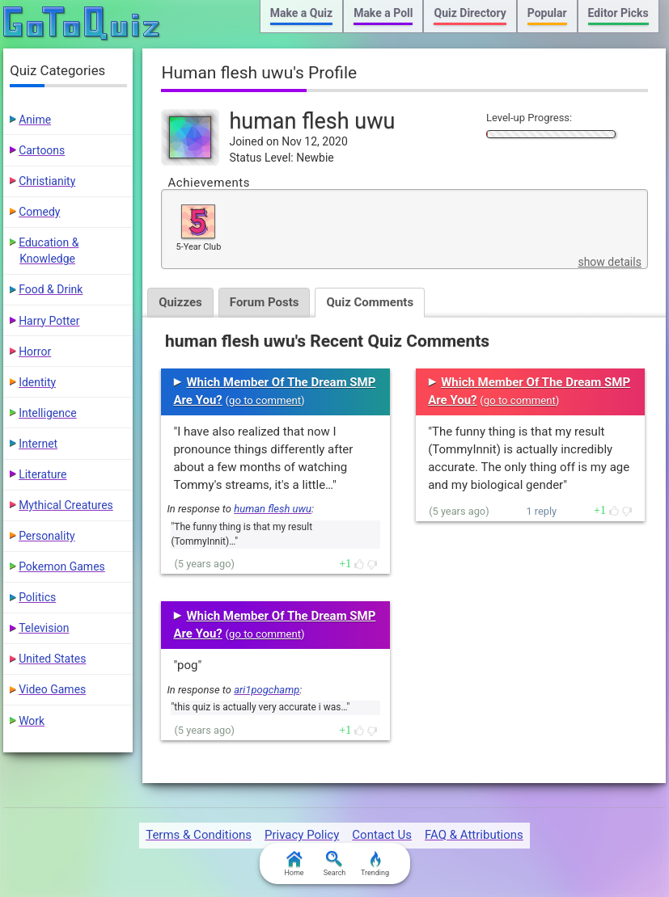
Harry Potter (49, 320)
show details (609, 261)
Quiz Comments (369, 302)
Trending (375, 864)
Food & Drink (51, 289)
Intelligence (48, 412)
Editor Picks (618, 12)
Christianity (47, 181)
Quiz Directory (470, 12)
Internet (38, 443)
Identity (37, 382)
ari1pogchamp (266, 690)
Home (293, 864)
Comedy (39, 211)
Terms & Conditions (199, 835)
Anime (35, 119)
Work (31, 720)
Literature (42, 474)
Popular (547, 12)
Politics (37, 597)
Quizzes (180, 302)
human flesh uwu (272, 509)
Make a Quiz (301, 12)
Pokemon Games (62, 566)
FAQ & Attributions (474, 835)
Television (44, 627)
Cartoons (42, 150)
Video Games (52, 689)
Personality (46, 535)
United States (52, 658)
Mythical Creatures (66, 505)
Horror (35, 351)
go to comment (265, 400)
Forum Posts (264, 302)
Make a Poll (383, 12)
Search (335, 864)
